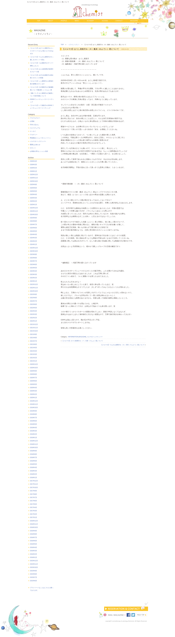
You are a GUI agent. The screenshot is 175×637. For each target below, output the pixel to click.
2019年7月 (33, 417)
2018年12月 (34, 441)
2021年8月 (33, 337)
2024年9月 (33, 218)
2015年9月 (33, 571)
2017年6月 (33, 501)
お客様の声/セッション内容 (39, 151)
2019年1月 (33, 437)
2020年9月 (33, 371)
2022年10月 (34, 291)
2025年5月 (33, 191)
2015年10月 (34, 567)
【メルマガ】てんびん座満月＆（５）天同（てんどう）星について (123, 345)
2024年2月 (33, 241)
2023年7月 (33, 261)
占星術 (32, 121)
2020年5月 (33, 384)
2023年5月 (33, 268)
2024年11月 (34, 211)
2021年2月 (33, 358)
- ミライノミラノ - (74, 44)
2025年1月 (33, 204)
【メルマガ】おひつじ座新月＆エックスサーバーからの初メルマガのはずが (41, 50)
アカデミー (33, 135)
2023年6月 (33, 264)
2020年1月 (33, 397)
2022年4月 (33, 311)
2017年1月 (33, 517)
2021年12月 (34, 324)
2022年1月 (33, 321)
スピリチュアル (35, 128)
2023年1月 (33, 281)
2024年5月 (33, 231)
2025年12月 (34, 174)
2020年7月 (33, 377)
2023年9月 (33, 254)
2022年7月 (33, 301)
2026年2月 (33, 168)
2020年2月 (33, 394)
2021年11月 (34, 328)
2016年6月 (33, 541)
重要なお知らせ (35, 144)
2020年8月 (33, 374)
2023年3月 (33, 274)
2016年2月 (33, 554)
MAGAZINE (134, 21)
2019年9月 (33, 411)
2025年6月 (33, 188)
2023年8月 (33, 258)
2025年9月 (33, 184)
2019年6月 (33, 421)
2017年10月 (34, 487)
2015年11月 (34, 564)
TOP (38, 21)
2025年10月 (34, 181)
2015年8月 (33, 574)
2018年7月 (33, 457)
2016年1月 (33, 557)
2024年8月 (33, 221)
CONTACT (118, 21)
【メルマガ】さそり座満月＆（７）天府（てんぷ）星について (82, 341)
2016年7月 (33, 537)
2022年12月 (34, 284)
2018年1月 (33, 477)
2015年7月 (33, 577)
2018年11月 (34, 444)
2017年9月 (33, 491)
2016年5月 (33, 544)
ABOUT (50, 21)
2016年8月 (33, 534)
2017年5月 (33, 504)
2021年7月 (33, 341)
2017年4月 (33, 507)
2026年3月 (33, 164)
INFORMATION (73, 337)
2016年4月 (33, 547)
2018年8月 (33, 454)
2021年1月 (33, 361)
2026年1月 (33, 171)
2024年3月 (33, 238)
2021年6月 (33, 344)
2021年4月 (33, 351)
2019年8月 (33, 414)
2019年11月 (34, 404)
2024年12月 (34, 208)
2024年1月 (33, 244)
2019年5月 (33, 424)
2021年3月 (33, 354)
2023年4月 (33, 271)
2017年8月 (33, 494)
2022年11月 (34, 288)
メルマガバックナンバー (95, 337)
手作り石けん (34, 125)
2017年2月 (33, 514)
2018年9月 (33, 451)
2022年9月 (33, 294)
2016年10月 (34, 527)
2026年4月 (33, 161)
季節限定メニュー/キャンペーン (40, 138)
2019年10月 (34, 407)
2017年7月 (33, 497)
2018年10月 (34, 447)
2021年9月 (33, 334)
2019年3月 (33, 431)
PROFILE (64, 21)
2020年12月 (34, 364)
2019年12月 (34, 401)
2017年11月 (34, 484)
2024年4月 (33, 234)
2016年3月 (33, 551)
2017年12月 (34, 481)
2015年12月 (34, 561)
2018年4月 (33, 467)
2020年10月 (34, 368)
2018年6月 (33, 461)
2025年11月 (34, 178)
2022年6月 (33, 304)
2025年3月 (33, 198)
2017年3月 (33, 511)
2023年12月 (34, 248)
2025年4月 (33, 194)
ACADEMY (90, 21)
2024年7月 (33, 224)
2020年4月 (33, 387)
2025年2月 (33, 201)
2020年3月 (33, 391)
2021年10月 (34, 331)
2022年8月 (33, 298)
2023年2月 (33, 278)
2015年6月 (33, 581)
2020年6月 (33, 381)
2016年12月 (34, 521)
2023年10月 (34, 251)
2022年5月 (33, 308)
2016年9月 (33, 531)
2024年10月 (34, 214)
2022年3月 (33, 314)
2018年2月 (33, 474)
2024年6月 (33, 228)
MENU (77, 21)
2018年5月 (33, 464)
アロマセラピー (35, 118)
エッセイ (33, 131)
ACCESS (105, 21)
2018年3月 (33, 471)
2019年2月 (33, 434)
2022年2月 (33, 318)
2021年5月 (33, 347)
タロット (33, 148)
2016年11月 (34, 524)
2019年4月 (33, 427)
